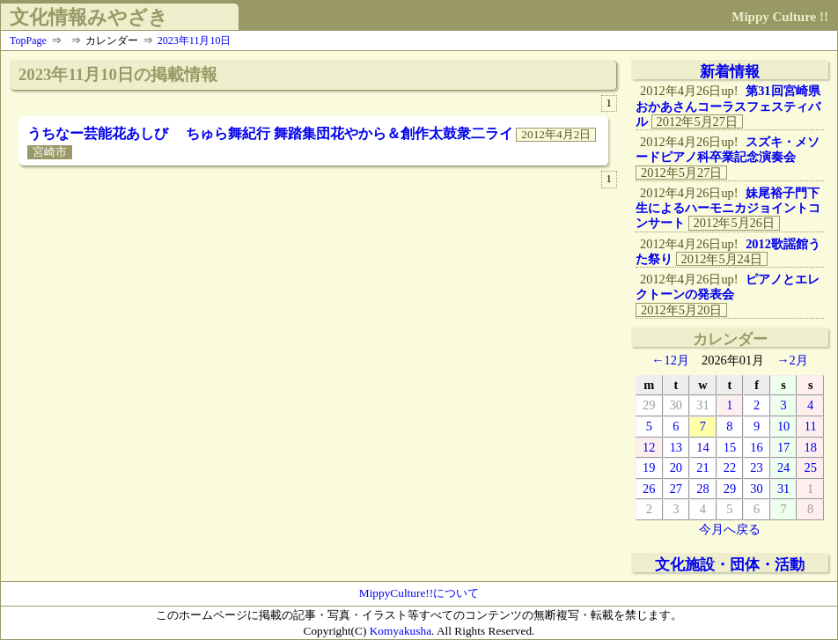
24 (783, 467)
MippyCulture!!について (419, 593)
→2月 (792, 360)
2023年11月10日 (195, 40)
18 (810, 447)
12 (649, 447)
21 (702, 467)
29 (649, 405)
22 (730, 467)
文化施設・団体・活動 (730, 564)
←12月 (670, 360)
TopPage (28, 40)
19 (649, 467)
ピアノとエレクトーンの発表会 (728, 286)
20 (676, 467)
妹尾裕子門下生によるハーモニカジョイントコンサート (728, 208)
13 (676, 447)
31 (702, 405)
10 (783, 426)
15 (730, 447)
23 (756, 467)
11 (811, 426)
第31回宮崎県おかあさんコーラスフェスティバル (728, 106)
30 (676, 405)
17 (783, 447)
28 (702, 489)
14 (702, 447)
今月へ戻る (730, 529)
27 (676, 489)
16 (756, 447)
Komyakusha (400, 630)
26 (649, 489)
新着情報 (730, 71)
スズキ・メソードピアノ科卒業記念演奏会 (728, 149)
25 (810, 467)
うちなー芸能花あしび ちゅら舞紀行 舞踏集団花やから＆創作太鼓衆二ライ (270, 133)
